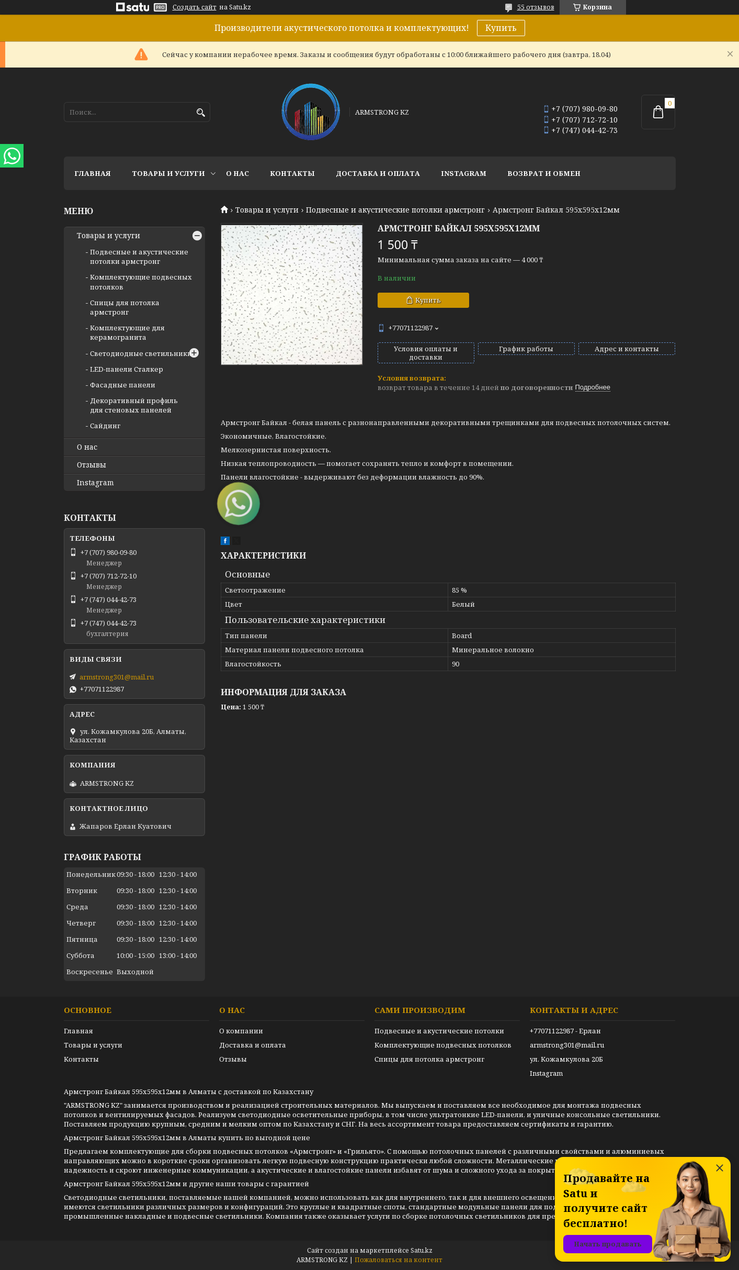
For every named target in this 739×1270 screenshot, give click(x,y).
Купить (501, 28)
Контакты (292, 173)
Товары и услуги (168, 173)
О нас (237, 173)
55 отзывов (535, 7)
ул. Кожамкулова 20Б (566, 1059)
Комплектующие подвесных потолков (442, 1045)
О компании (241, 1030)
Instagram (463, 173)
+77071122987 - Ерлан (565, 1030)
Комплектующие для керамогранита (127, 332)
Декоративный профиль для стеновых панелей (134, 405)
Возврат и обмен (544, 173)
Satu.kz (422, 1250)
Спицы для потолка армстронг (125, 307)
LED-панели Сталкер (126, 369)
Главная (92, 173)
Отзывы (91, 465)
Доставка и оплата (378, 173)
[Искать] (201, 113)
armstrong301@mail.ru (116, 677)
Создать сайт (195, 7)
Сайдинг (105, 425)
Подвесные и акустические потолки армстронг (395, 210)
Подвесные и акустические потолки (439, 1030)
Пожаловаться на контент (398, 1259)
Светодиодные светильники (141, 353)
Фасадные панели (122, 384)
